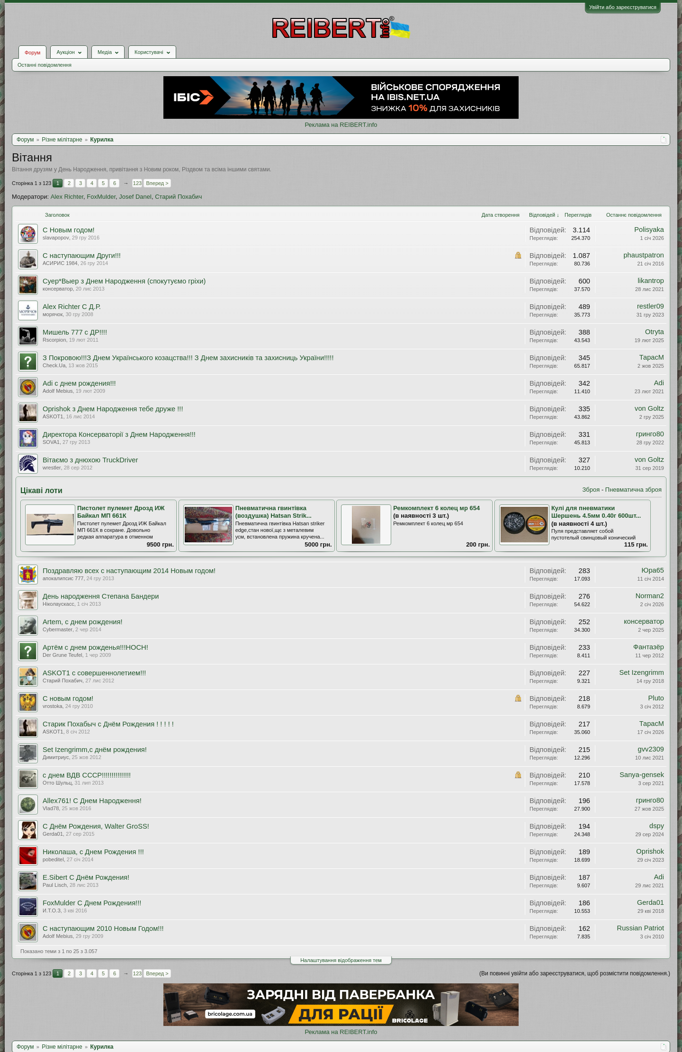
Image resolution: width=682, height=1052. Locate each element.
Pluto (656, 698)
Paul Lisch (55, 885)
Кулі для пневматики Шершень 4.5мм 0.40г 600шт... (596, 512)
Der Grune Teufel (62, 655)
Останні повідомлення (45, 65)
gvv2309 (651, 749)
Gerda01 (53, 834)
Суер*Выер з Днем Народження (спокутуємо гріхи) (124, 281)
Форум (32, 52)
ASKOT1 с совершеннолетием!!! (94, 673)
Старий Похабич (178, 196)
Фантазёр (648, 647)
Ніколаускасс (58, 604)
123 (137, 183)
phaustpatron (643, 255)
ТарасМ (651, 357)
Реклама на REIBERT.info (341, 124)
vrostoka (53, 706)
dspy (656, 826)
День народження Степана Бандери (101, 596)
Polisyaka (649, 229)
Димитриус (56, 757)
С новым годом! (68, 698)
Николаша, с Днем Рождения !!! (93, 852)
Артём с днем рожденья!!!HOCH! (95, 647)
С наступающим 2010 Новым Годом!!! (103, 928)
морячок (53, 314)
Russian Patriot (640, 928)
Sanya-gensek (641, 774)
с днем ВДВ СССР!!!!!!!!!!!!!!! (87, 775)
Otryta (654, 332)
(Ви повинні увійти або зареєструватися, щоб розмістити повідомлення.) (574, 973)
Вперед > (157, 183)
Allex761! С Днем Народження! (92, 800)
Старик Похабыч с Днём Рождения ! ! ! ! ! (108, 724)
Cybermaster (57, 629)
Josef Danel (135, 196)
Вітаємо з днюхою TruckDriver (90, 460)
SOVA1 (51, 442)
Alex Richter (67, 196)
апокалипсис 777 (63, 578)
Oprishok (650, 851)
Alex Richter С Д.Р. (72, 306)
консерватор (58, 289)
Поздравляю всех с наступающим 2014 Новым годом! (129, 571)
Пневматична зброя (633, 489)
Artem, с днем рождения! (83, 622)
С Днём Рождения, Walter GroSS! (96, 826)
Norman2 (650, 596)
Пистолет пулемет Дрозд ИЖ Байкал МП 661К (121, 512)
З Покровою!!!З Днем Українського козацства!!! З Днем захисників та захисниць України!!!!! (188, 358)
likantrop (651, 280)
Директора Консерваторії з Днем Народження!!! (119, 434)
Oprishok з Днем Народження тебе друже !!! (113, 409)
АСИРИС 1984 (60, 263)
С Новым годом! (69, 230)
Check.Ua (54, 365)
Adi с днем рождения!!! (79, 383)
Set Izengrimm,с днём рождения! (95, 749)
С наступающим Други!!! (82, 255)
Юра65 (653, 570)
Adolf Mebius (58, 391)
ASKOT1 (53, 416)
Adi (659, 383)
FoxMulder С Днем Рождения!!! (92, 903)
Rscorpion (54, 340)
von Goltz (649, 408)
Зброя (591, 489)
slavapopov (56, 237)
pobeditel (53, 859)
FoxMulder (101, 196)
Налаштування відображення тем (341, 960)
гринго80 (650, 434)
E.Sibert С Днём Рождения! (86, 877)
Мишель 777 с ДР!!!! (75, 332)
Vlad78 (51, 808)
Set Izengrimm (641, 672)
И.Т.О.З (52, 910)
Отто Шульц (57, 783)
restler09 (650, 306)
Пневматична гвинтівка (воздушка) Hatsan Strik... (273, 512)
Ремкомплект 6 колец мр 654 (436, 508)
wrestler (52, 467)
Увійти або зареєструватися (622, 7)
